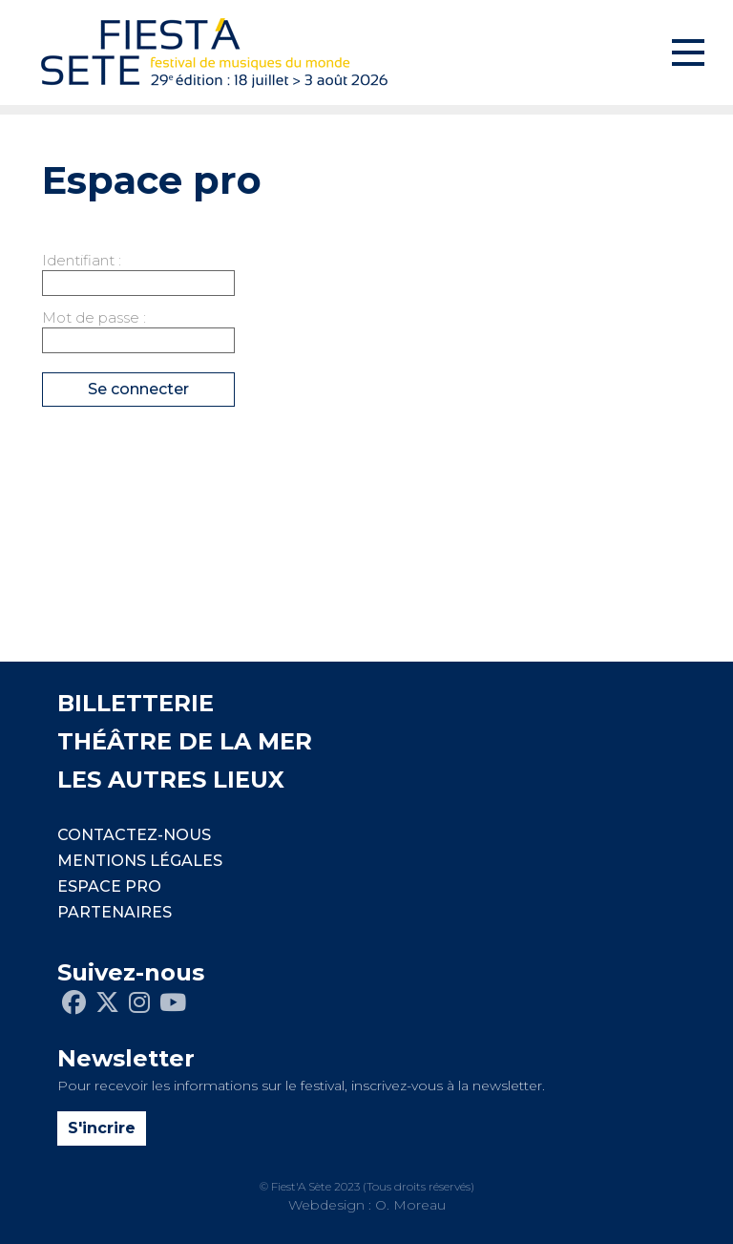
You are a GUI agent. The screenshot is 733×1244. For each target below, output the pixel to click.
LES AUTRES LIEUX (170, 779)
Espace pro (109, 886)
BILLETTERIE (135, 703)
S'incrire (102, 1128)
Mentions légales (139, 861)
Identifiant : (81, 260)
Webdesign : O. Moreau (367, 1204)
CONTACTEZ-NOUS (134, 835)
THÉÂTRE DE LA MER (184, 741)
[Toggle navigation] (688, 52)
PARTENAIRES (114, 912)
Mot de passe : (94, 317)
